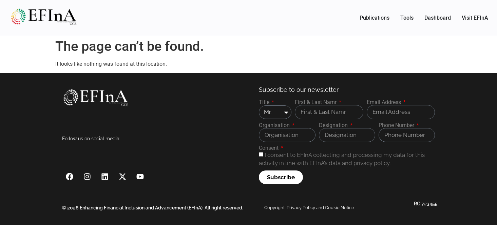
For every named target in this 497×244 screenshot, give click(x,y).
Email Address (384, 102)
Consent (269, 148)
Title (265, 102)
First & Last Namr (316, 102)
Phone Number (397, 125)
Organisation (275, 125)
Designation (334, 125)
